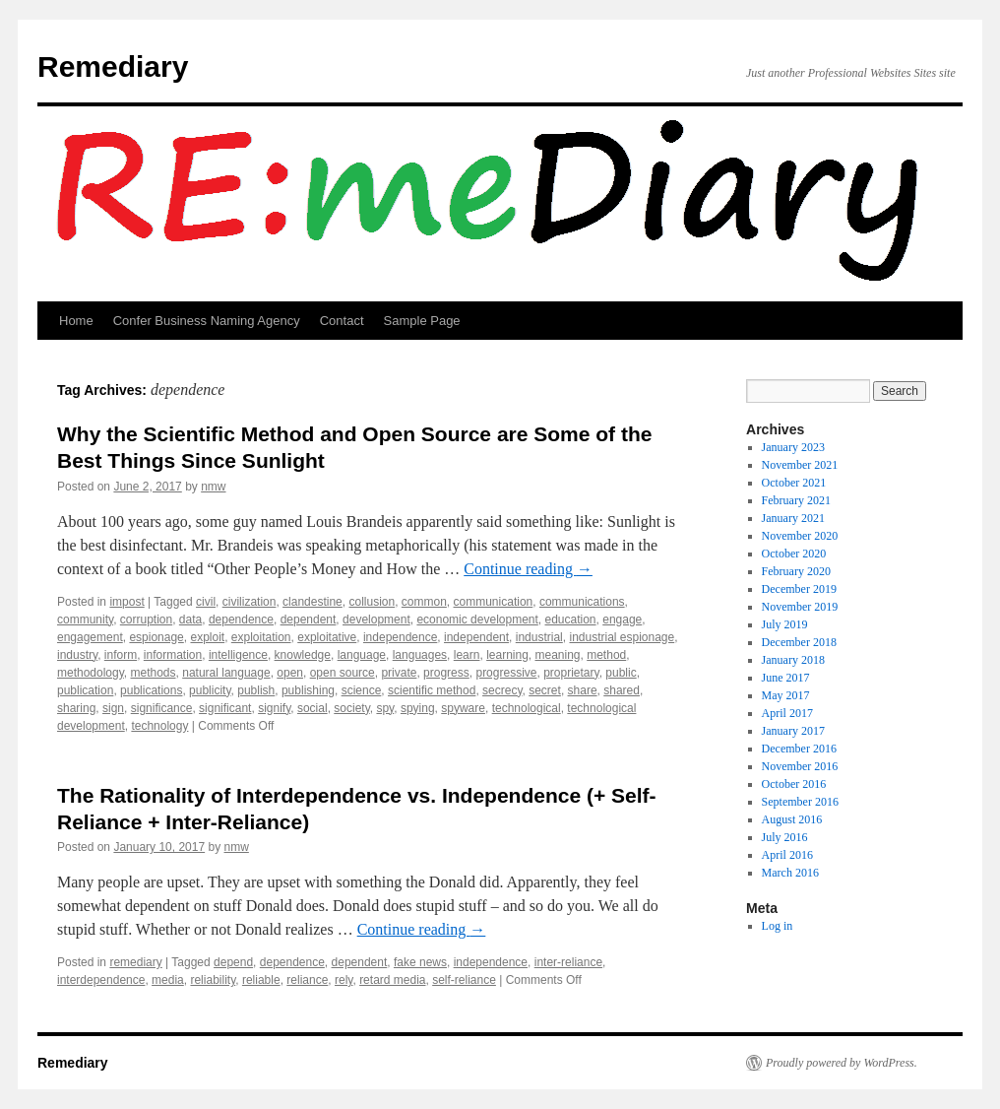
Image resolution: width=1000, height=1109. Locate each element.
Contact (342, 320)
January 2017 (793, 731)
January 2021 (793, 518)
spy (385, 708)
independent (476, 637)
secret (545, 690)
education (570, 619)
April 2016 (787, 855)
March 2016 (790, 873)
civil (206, 602)
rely (343, 980)
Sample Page (422, 320)
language (362, 655)
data (190, 619)
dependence (241, 619)
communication (493, 602)
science (362, 690)
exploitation (261, 637)
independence (400, 637)
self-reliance (464, 980)
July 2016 (785, 837)
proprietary (570, 673)
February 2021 (796, 500)
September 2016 (800, 802)
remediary (135, 962)
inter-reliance (568, 962)
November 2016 (800, 766)
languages (420, 655)
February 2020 (796, 571)
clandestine (312, 602)
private (398, 673)
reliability (212, 980)
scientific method (431, 690)
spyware (463, 708)
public (620, 673)
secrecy (502, 690)
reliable (261, 980)
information (173, 655)
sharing (76, 708)
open (290, 673)
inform (120, 655)
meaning (558, 655)
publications (151, 690)
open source (342, 673)
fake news (420, 962)
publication (85, 690)
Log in (777, 926)
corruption (146, 619)
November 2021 (800, 465)
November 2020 (800, 536)
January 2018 (793, 660)
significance (162, 708)
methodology (90, 673)
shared (621, 690)
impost (126, 602)
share (582, 690)
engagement (90, 637)
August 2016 (792, 819)
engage (622, 619)
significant (225, 708)
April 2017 (787, 713)
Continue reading (528, 568)
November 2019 (800, 607)
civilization (249, 602)
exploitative (326, 637)
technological (526, 708)
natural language (226, 673)
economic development (476, 619)
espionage (156, 637)
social (312, 708)
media (168, 980)
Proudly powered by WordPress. (841, 1063)
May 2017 (786, 695)
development (376, 619)
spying (418, 708)
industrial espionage (621, 637)
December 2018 (799, 642)
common (424, 602)
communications (582, 602)
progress (446, 673)
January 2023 (793, 447)
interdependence (101, 980)
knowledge (303, 655)
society (351, 708)
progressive (505, 673)
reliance (307, 980)
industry (77, 655)
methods (153, 673)
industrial (539, 637)
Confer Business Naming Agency (206, 320)
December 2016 (799, 748)
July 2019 (785, 624)
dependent (309, 619)
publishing (308, 690)
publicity (209, 690)
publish (256, 690)
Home (76, 320)
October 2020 (794, 553)
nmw (213, 486)
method (606, 655)
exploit (207, 637)
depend (233, 962)
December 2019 (799, 589)
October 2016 (794, 784)
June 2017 (786, 678)
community (85, 619)
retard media (392, 980)
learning (507, 655)
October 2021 (794, 482)
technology (159, 726)
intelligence (238, 655)
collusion (371, 602)
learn (467, 655)
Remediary (112, 66)
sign (113, 708)
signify (274, 708)
